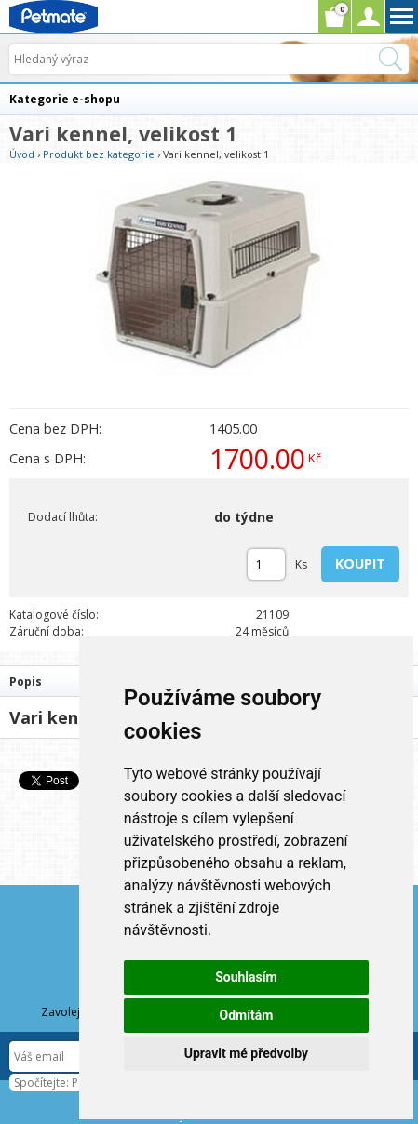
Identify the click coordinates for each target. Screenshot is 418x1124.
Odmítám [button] (246, 1015)
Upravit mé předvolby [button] (246, 1053)
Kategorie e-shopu (64, 99)
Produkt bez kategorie (99, 154)
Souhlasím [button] (246, 977)
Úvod (21, 154)
